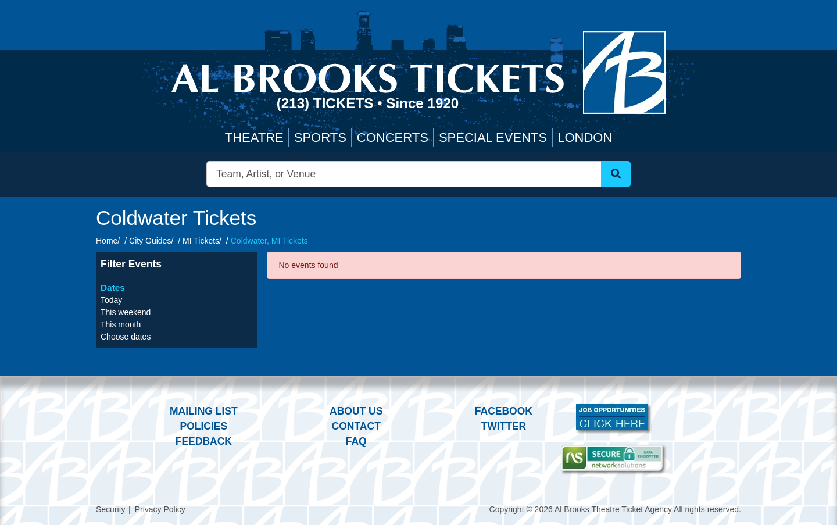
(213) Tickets (327, 103)
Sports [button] (320, 137)
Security (111, 509)
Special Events (493, 137)
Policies (203, 426)
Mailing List (204, 411)
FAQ (356, 441)
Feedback (204, 441)
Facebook (503, 411)
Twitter (504, 426)
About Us (356, 411)
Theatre (254, 137)
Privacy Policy (160, 509)
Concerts (392, 137)
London (584, 137)
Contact (356, 426)
